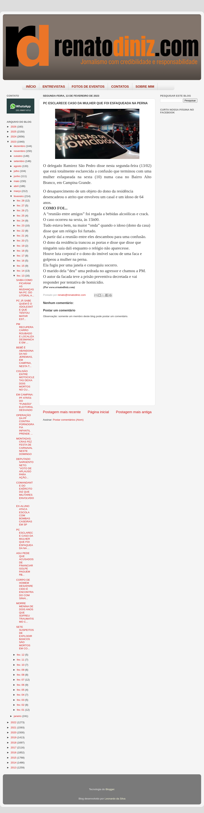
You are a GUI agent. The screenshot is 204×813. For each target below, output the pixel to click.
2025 (14, 131)
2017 (14, 747)
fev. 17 (21, 255)
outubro (18, 156)
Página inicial (98, 412)
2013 (14, 767)
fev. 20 (21, 240)
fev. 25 (21, 215)
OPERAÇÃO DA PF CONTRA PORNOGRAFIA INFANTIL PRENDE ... (25, 424)
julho (17, 171)
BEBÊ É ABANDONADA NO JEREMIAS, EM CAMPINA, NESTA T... (25, 356)
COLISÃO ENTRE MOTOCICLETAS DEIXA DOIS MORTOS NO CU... (25, 380)
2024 (14, 136)
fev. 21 (21, 235)
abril (16, 186)
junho (17, 176)
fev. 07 (21, 679)
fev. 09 (21, 669)
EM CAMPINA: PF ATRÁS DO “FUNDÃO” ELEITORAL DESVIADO (24, 402)
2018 (14, 742)
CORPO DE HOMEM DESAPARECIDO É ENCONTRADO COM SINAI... (25, 589)
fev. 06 (21, 684)
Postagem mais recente (62, 412)
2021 (14, 727)
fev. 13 (21, 275)
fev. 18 (21, 250)
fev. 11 (21, 659)
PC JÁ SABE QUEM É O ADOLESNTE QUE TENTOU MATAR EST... (24, 310)
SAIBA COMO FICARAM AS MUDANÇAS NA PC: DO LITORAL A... (25, 288)
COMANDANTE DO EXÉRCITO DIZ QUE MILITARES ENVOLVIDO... (25, 492)
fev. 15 (21, 265)
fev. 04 (21, 694)
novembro (20, 151)
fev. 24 (21, 220)
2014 (14, 762)
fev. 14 (21, 270)
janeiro (18, 716)
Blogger (110, 789)
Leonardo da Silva (115, 798)
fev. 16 (21, 260)
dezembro (20, 146)
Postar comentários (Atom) (68, 419)
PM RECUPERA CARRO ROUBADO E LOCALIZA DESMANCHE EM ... (25, 333)
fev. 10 (21, 664)
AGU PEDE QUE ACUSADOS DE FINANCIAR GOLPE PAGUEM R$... (25, 564)
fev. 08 (21, 674)
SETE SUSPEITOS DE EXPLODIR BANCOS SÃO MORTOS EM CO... (25, 637)
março (18, 191)
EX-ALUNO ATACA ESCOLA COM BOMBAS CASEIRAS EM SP (24, 515)
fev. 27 (21, 205)
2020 (14, 732)
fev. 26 (21, 210)
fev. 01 (21, 709)
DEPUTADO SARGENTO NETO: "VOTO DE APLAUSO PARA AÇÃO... (25, 468)
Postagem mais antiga (134, 412)
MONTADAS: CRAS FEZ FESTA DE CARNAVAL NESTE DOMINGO (24, 446)
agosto (18, 166)
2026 (14, 126)
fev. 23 (21, 225)
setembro (19, 161)
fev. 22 (21, 230)
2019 (14, 737)
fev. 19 (21, 245)
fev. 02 (21, 704)
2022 (14, 722)
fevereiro (19, 196)
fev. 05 (21, 689)
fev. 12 (21, 654)
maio (17, 181)
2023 (14, 141)
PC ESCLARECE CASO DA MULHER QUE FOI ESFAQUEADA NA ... (24, 539)
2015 (14, 757)
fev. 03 (21, 699)
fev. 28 (21, 200)
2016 (14, 752)
